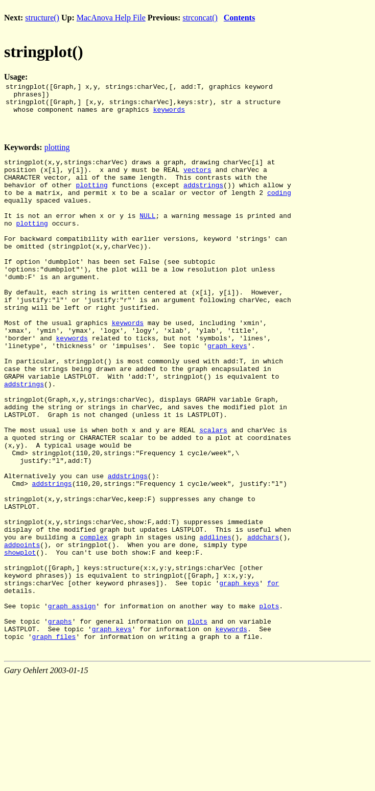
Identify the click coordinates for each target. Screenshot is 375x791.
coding (279, 206)
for (273, 674)
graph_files (54, 739)
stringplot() (43, 51)
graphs (60, 720)
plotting (57, 153)
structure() (42, 17)
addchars (263, 619)
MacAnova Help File (111, 17)
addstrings (203, 197)
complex (94, 619)
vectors (197, 178)
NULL (147, 233)
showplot (20, 637)
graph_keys (227, 389)
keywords (169, 115)
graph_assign (72, 702)
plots (269, 702)
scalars (213, 491)
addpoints (22, 628)
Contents (239, 17)
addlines (215, 619)
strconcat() (199, 17)
